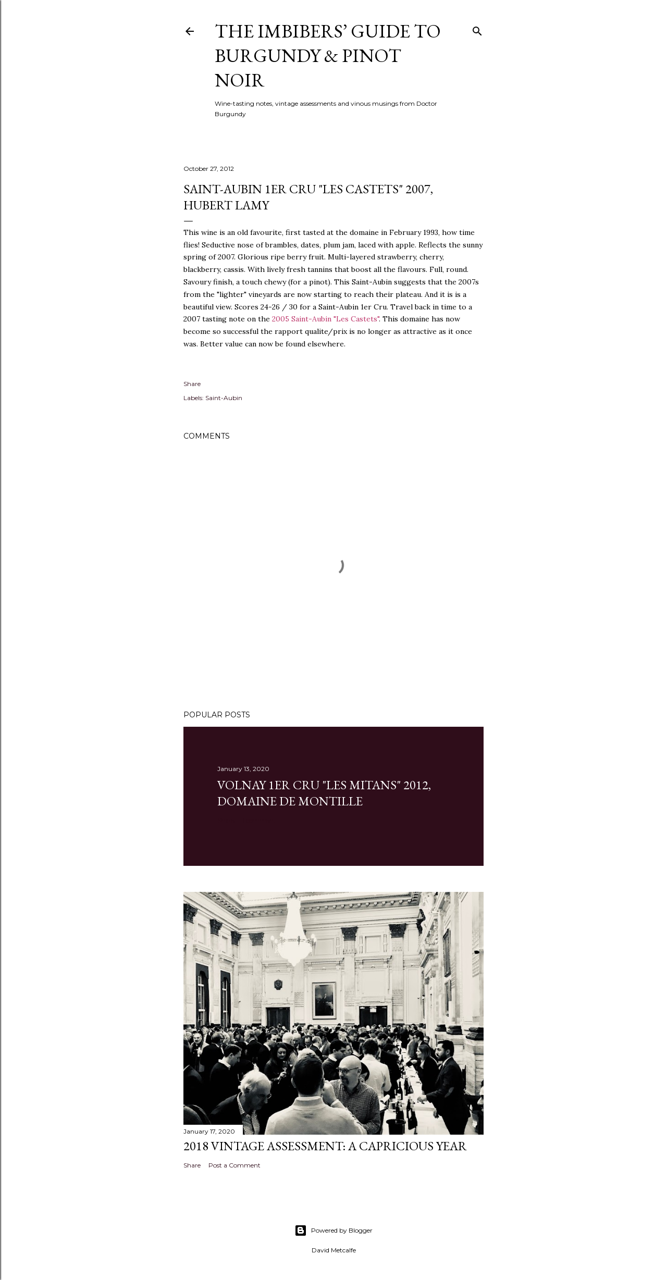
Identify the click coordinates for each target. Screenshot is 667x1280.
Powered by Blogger (333, 1230)
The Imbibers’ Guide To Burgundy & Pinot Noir (328, 55)
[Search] (477, 29)
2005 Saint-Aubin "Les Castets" (325, 319)
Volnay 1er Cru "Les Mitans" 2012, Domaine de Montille (324, 793)
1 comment (259, 820)
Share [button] (192, 384)
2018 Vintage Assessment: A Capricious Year (325, 1146)
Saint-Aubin (223, 398)
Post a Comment (234, 1165)
